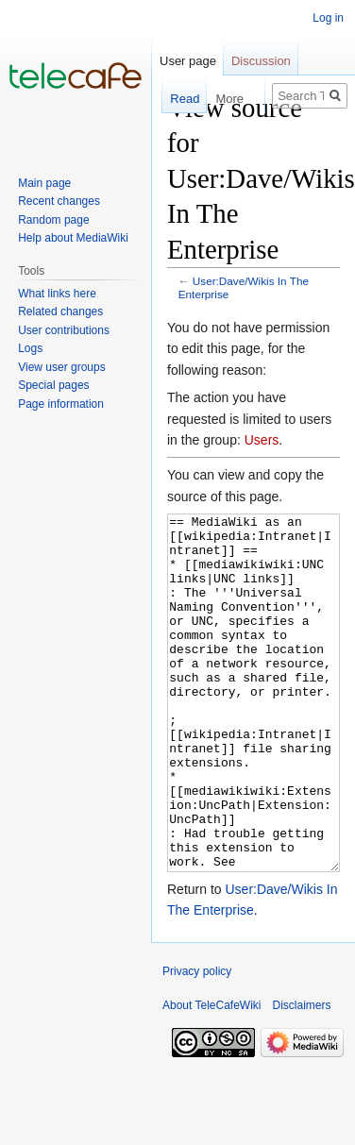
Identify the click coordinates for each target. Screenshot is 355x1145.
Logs (30, 348)
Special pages (53, 385)
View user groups (62, 367)
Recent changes (59, 201)
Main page (44, 183)
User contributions (64, 330)
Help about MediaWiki (73, 237)
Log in (328, 18)
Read (176, 99)
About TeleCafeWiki (212, 1076)
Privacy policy (196, 1042)
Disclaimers (302, 1076)
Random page (53, 220)
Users (262, 439)
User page (188, 61)
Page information (61, 404)
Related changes (60, 311)
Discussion (261, 61)
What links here (57, 293)
